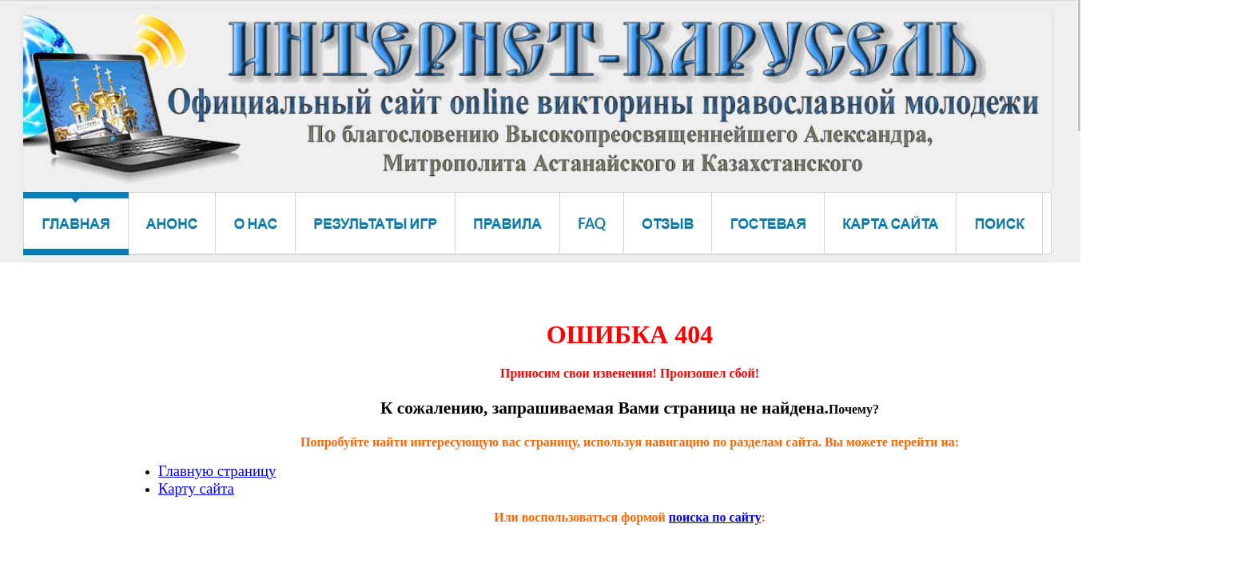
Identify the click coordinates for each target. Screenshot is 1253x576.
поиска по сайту (715, 517)
